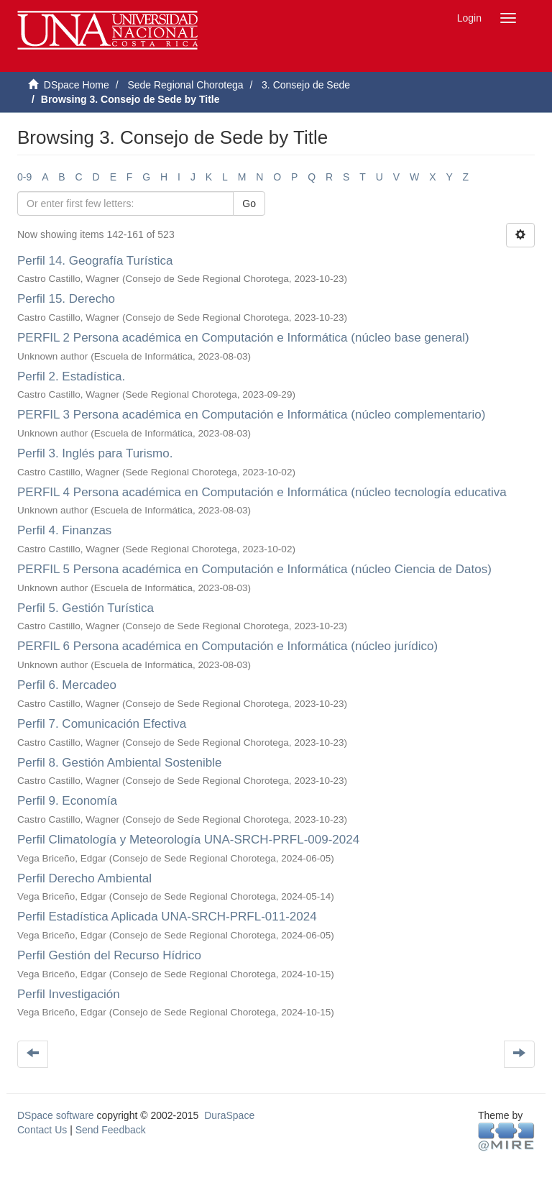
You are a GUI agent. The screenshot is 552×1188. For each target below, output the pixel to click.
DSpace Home (76, 85)
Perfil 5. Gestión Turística (85, 608)
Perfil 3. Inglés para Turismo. (94, 453)
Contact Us (42, 1130)
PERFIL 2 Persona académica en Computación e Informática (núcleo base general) (243, 337)
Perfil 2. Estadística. (71, 376)
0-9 (24, 177)
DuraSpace (229, 1115)
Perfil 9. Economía (67, 801)
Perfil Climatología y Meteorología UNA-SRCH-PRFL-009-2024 (188, 839)
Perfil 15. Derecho (66, 299)
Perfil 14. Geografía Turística (94, 261)
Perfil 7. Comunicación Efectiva (101, 724)
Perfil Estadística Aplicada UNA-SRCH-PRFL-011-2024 (167, 916)
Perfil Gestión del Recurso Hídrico (109, 955)
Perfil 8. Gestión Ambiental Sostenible (119, 762)
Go (249, 203)
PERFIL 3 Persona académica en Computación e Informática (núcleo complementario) (251, 414)
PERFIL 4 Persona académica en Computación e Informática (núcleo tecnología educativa (262, 492)
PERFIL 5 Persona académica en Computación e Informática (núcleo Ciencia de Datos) (254, 569)
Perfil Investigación (68, 994)
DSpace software (55, 1115)
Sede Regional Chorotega (185, 85)
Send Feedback (110, 1130)
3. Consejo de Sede (306, 85)
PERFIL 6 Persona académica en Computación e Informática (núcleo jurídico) (227, 646)
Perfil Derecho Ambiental (84, 878)
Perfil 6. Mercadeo (66, 685)
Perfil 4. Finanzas (64, 530)
